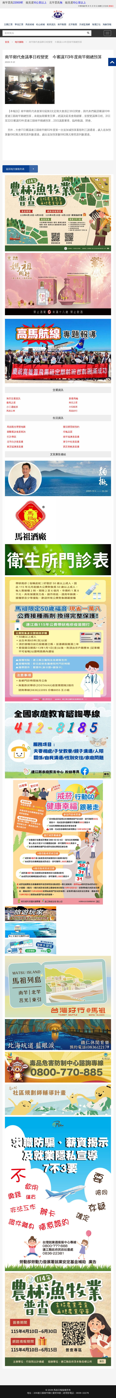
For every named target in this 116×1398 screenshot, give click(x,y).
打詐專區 (11, 436)
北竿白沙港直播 (15, 441)
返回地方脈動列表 (21, 168)
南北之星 (73, 402)
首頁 (7, 42)
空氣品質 (67, 431)
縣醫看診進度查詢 (16, 431)
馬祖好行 (73, 410)
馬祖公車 (10, 410)
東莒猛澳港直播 (15, 446)
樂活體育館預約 (71, 426)
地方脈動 (19, 42)
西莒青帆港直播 (71, 446)
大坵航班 (73, 406)
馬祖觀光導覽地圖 (16, 426)
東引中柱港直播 (71, 441)
